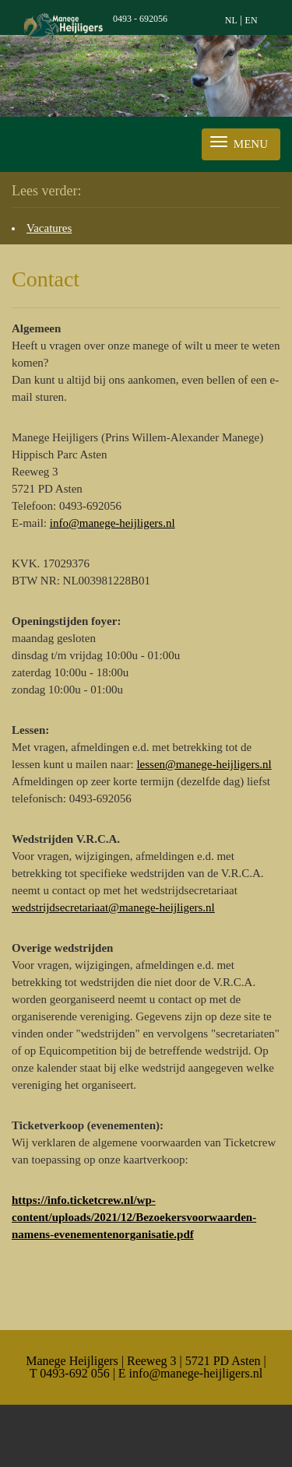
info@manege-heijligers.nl (112, 523)
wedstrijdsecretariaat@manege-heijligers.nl (113, 907)
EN (251, 20)
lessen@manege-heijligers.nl (203, 764)
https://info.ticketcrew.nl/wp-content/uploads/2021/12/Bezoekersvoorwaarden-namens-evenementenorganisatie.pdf (134, 1217)
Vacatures (49, 228)
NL (231, 20)
